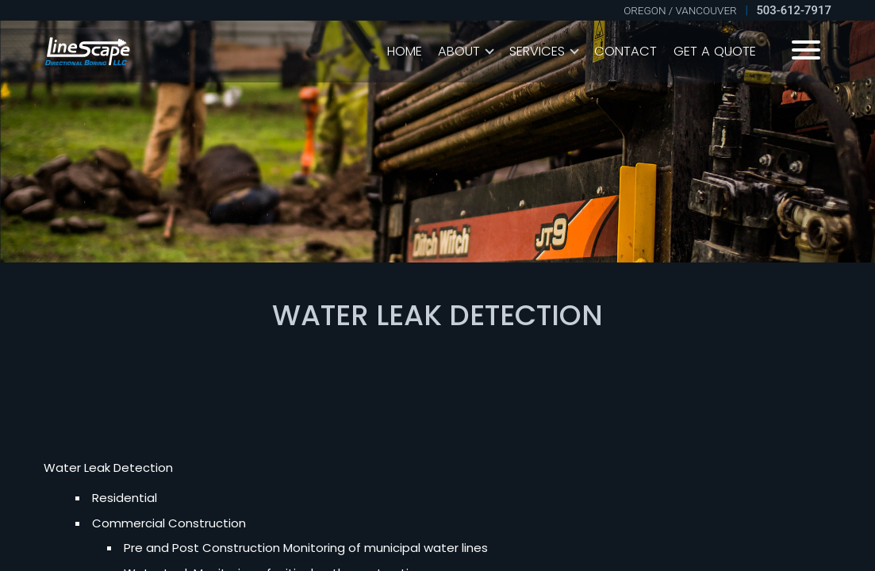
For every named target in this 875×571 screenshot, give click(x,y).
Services (537, 51)
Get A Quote (715, 51)
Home (404, 51)
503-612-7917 (793, 10)
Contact (625, 51)
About (459, 51)
